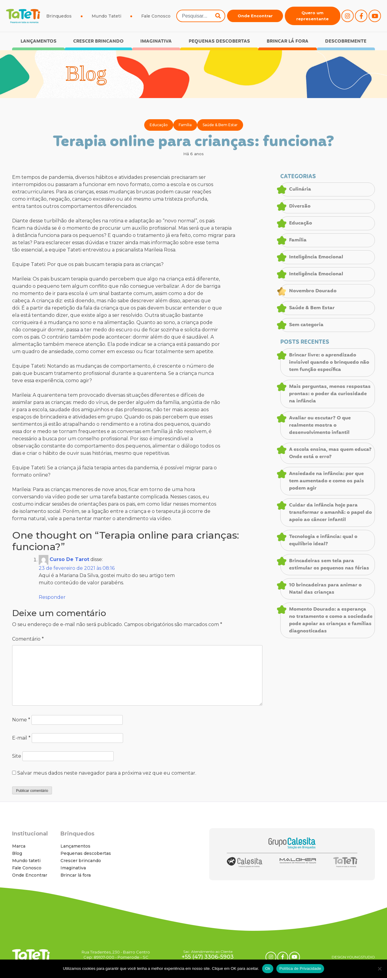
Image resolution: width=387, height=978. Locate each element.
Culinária (300, 189)
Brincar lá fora (287, 41)
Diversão (300, 206)
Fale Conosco (156, 16)
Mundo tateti (26, 860)
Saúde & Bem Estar (220, 125)
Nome (21, 720)
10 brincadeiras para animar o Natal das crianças (325, 589)
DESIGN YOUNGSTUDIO (353, 957)
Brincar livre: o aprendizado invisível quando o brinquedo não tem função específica (329, 362)
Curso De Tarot (69, 560)
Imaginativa (156, 41)
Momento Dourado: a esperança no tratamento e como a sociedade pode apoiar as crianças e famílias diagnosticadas (330, 620)
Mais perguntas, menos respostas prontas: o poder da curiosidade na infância (330, 394)
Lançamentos (39, 41)
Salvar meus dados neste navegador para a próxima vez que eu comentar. (106, 773)
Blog (17, 853)
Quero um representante (312, 15)
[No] (379, 969)
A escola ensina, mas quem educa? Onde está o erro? (330, 453)
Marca (18, 846)
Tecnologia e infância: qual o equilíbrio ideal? (323, 540)
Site (16, 756)
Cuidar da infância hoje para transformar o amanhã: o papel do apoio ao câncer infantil (330, 512)
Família (185, 125)
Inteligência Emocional (316, 257)
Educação (159, 125)
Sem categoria (306, 325)
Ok (267, 968)
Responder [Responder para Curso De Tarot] (52, 597)
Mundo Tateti (106, 16)
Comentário (28, 639)
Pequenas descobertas (219, 41)
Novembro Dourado (313, 291)
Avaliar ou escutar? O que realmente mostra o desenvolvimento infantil (320, 425)
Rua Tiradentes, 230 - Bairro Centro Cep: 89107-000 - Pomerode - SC (116, 955)
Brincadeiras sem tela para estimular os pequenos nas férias (329, 565)
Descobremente (345, 41)
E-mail (21, 738)
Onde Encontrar (255, 15)
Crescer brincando (98, 41)
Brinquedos (59, 16)
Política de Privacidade (300, 968)
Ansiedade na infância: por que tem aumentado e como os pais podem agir (326, 481)
